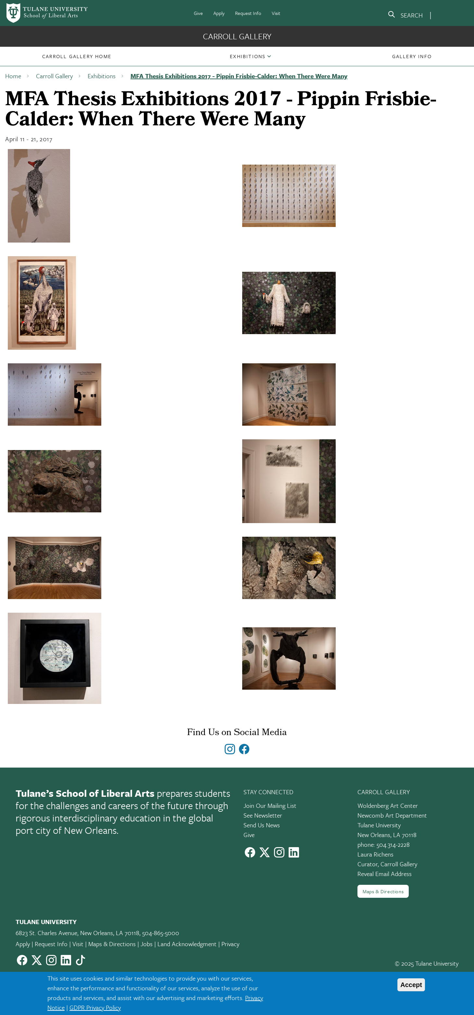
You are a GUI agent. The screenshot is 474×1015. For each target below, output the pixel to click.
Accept (411, 984)
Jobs (147, 943)
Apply (219, 13)
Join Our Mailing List (269, 805)
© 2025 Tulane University (426, 963)
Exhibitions (248, 56)
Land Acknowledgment (187, 943)
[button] (76, 56)
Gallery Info (412, 56)
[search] (405, 15)
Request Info (248, 13)
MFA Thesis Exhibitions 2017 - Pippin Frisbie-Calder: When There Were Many (239, 75)
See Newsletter (262, 815)
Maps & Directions (383, 891)
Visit (276, 13)
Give (198, 13)
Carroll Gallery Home (76, 56)
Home (13, 75)
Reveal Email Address (384, 873)
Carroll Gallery (237, 36)
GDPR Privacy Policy (95, 1007)
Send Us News (261, 825)
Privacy (230, 943)
